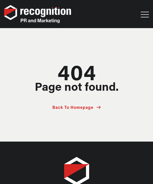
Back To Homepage (72, 108)
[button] (145, 16)
